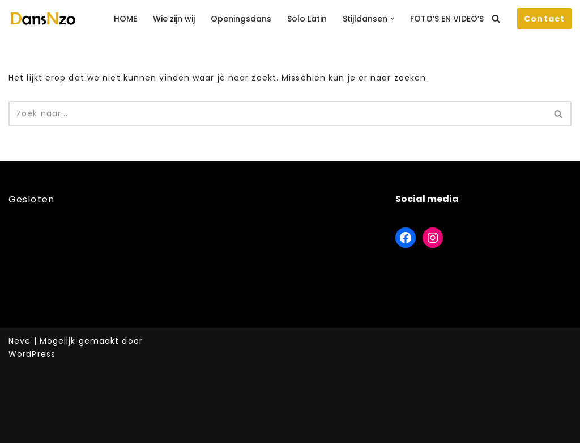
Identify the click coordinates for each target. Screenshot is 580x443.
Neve (19, 341)
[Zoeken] (496, 18)
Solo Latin (307, 18)
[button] (392, 18)
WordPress (32, 354)
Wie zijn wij (174, 18)
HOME (125, 18)
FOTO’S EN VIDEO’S (447, 18)
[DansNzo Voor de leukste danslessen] (42, 18)
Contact (544, 18)
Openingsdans (241, 18)
